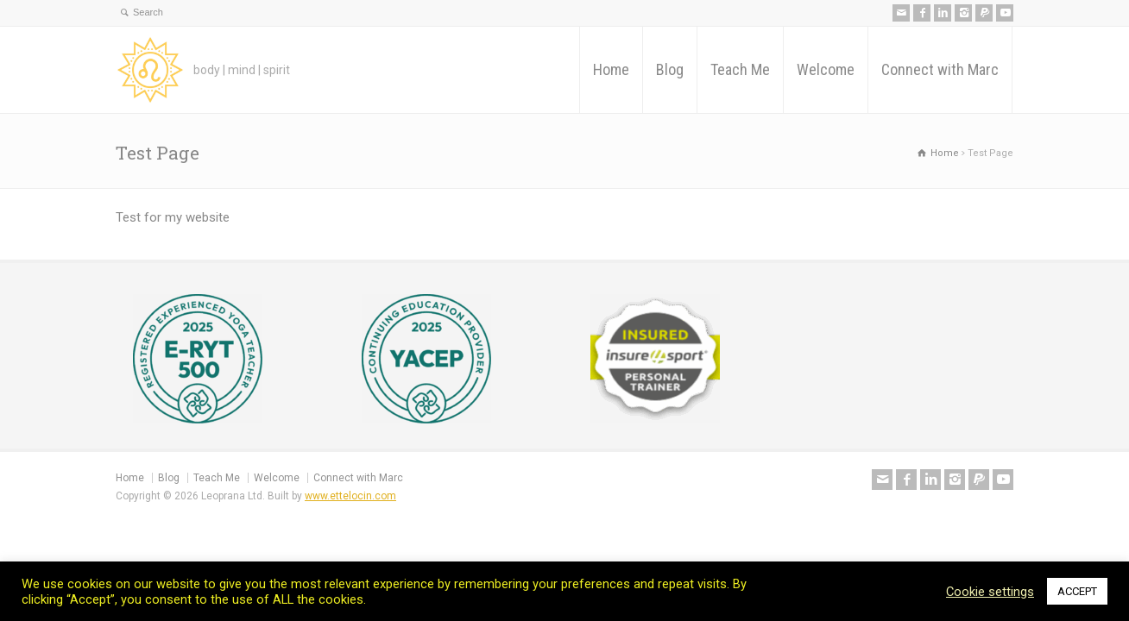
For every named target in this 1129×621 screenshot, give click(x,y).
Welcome (826, 69)
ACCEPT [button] (1077, 591)
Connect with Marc (940, 69)
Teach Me (740, 69)
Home (611, 69)
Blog (670, 69)
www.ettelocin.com (350, 496)
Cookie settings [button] (990, 591)
